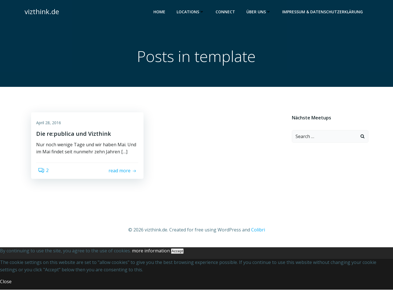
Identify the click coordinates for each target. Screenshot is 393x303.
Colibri (258, 243)
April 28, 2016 (52, 127)
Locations (193, 13)
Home (162, 13)
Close (6, 295)
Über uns (261, 13)
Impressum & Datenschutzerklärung (325, 13)
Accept (177, 264)
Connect (227, 13)
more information (151, 264)
